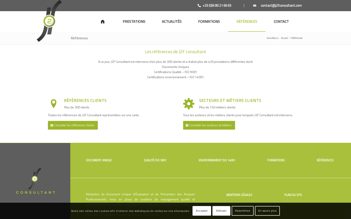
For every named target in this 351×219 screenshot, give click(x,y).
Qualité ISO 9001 (155, 160)
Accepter (202, 210)
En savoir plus (267, 210)
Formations (276, 160)
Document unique (99, 160)
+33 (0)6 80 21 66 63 (217, 5)
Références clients (85, 100)
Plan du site (293, 195)
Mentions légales (239, 195)
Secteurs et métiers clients (230, 100)
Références (79, 38)
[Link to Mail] (273, 5)
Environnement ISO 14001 (217, 160)
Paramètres (242, 210)
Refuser (221, 210)
